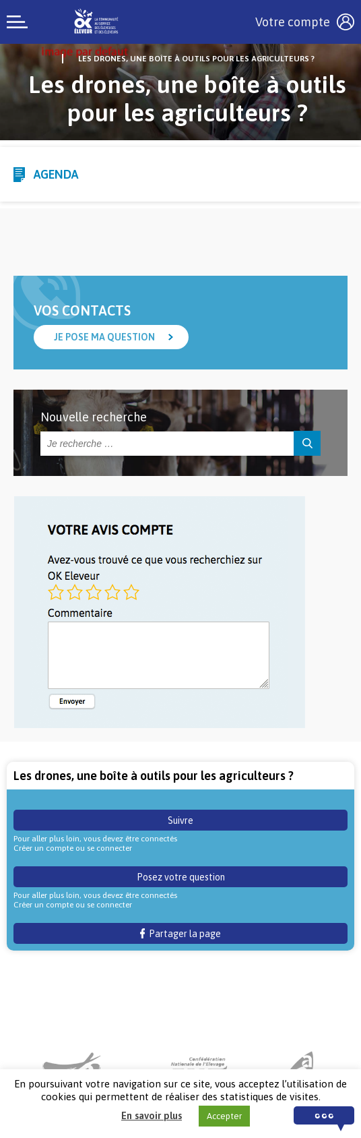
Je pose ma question (104, 337)
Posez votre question (181, 877)
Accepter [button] (224, 1116)
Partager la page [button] (181, 933)
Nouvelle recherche (93, 417)
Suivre (180, 820)
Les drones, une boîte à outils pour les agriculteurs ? (196, 58)
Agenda (56, 174)
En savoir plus (151, 1115)
